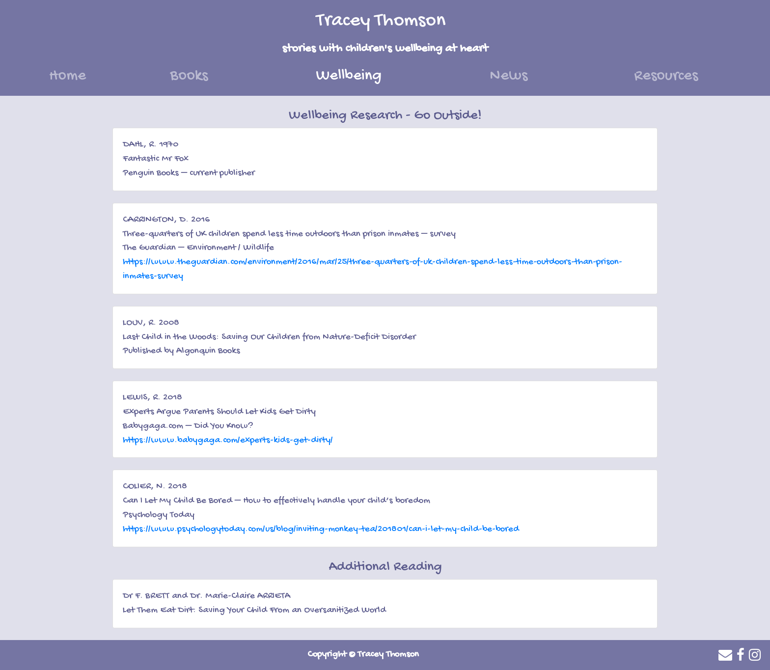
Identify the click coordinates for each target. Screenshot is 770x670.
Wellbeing (377, 74)
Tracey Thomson (381, 20)
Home (67, 76)
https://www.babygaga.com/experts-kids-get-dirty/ (228, 440)
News (508, 76)
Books (189, 76)
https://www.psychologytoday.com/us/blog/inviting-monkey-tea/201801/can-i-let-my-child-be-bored (321, 529)
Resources (666, 76)
